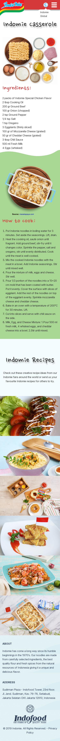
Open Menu (54, 4)
